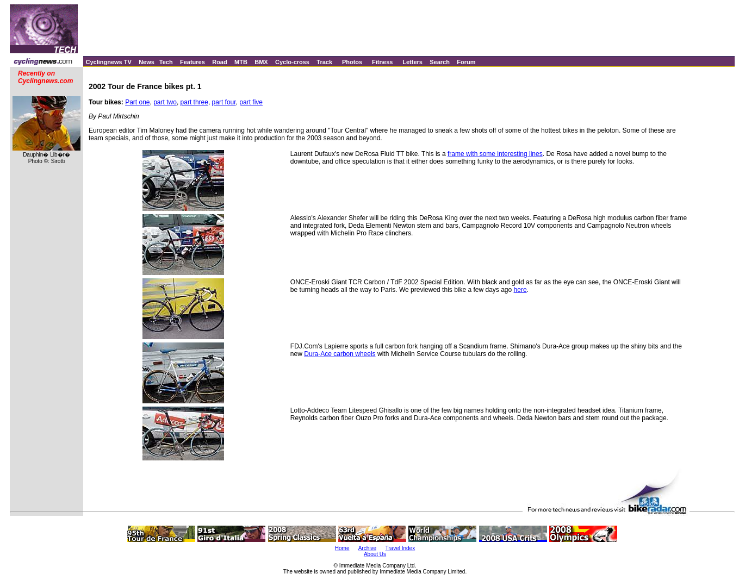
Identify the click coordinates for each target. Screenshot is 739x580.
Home (342, 548)
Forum (466, 62)
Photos (352, 62)
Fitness (382, 62)
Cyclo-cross (292, 62)
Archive (367, 548)
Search (440, 62)
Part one (137, 102)
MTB (240, 62)
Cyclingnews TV (108, 62)
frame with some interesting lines (495, 154)
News (146, 62)
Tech (166, 62)
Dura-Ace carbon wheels (339, 354)
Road (219, 62)
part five (251, 102)
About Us (375, 554)
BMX (261, 62)
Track (324, 62)
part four (224, 102)
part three (194, 102)
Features (192, 62)
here (520, 290)
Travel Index (400, 548)
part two (165, 102)
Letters (412, 62)
